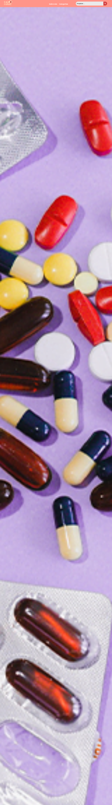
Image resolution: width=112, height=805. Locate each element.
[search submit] (105, 3)
